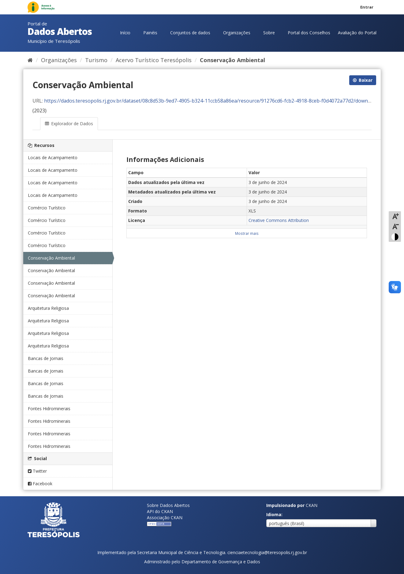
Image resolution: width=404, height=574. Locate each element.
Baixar (362, 80)
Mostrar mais (247, 233)
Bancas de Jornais (45, 358)
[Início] (30, 60)
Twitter (37, 471)
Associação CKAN (164, 517)
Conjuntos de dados (190, 33)
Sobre (269, 33)
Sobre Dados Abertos (168, 505)
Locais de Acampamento (52, 157)
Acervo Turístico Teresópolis (154, 60)
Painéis (150, 33)
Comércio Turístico (46, 208)
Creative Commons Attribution (279, 220)
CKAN (311, 505)
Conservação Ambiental (232, 60)
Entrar (366, 7)
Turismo (96, 60)
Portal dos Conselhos (309, 33)
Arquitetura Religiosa (48, 308)
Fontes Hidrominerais (49, 408)
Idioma (273, 514)
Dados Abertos (60, 31)
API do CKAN (160, 511)
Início (125, 33)
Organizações (236, 33)
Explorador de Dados (69, 123)
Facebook (40, 483)
